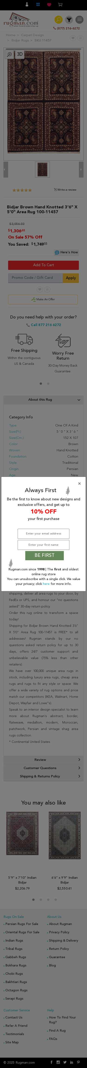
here (47, 584)
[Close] (44, 483)
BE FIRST (45, 555)
